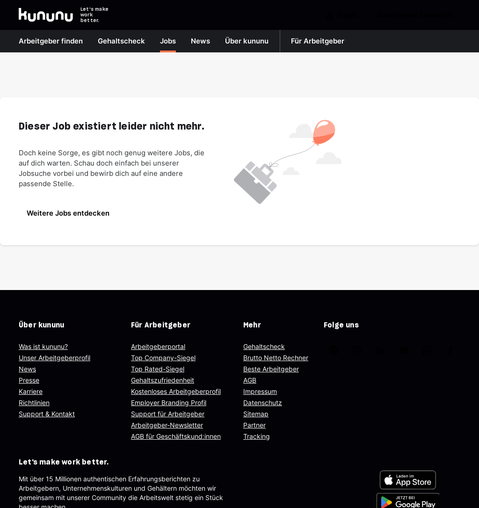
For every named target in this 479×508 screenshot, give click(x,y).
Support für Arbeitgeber (167, 414)
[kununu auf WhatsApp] (427, 350)
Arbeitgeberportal (158, 346)
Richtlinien (34, 402)
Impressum (260, 391)
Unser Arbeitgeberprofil (54, 358)
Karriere (31, 391)
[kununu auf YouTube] (404, 350)
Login (340, 15)
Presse (29, 380)
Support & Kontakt (47, 414)
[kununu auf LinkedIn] (380, 350)
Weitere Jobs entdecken (68, 213)
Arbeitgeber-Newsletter (167, 425)
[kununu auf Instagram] (357, 350)
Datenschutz (262, 402)
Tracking (256, 436)
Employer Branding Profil (168, 402)
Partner (254, 425)
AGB (249, 380)
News (27, 369)
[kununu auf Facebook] (450, 350)
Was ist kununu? (43, 346)
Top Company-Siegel (163, 358)
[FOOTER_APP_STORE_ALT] (408, 480)
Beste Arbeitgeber (271, 369)
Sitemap (256, 414)
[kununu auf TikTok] (333, 350)
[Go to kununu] (46, 15)
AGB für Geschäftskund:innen (176, 436)
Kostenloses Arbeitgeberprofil (176, 391)
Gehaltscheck (264, 346)
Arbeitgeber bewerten (414, 14)
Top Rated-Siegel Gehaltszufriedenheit (162, 374)
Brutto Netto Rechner (275, 358)
